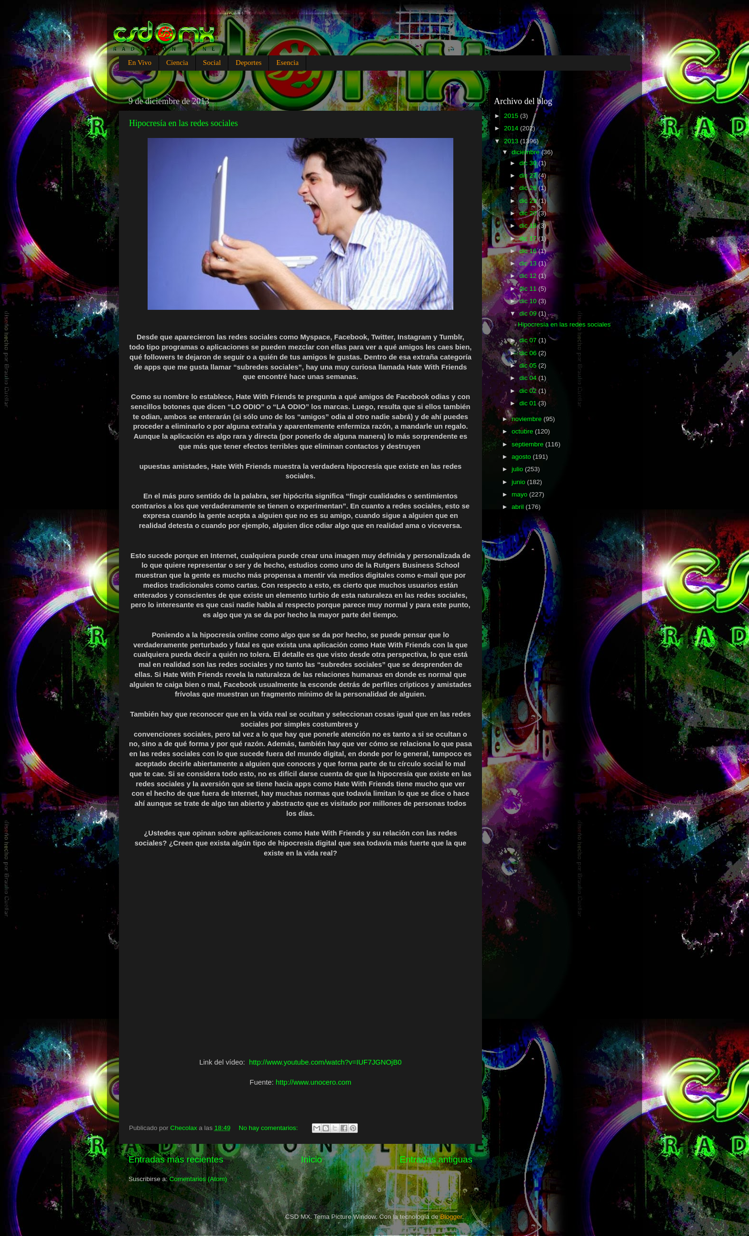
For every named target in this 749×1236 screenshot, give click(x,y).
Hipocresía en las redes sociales (183, 123)
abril (518, 506)
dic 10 (528, 301)
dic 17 (528, 238)
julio (518, 469)
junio (519, 482)
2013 (512, 141)
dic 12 (528, 275)
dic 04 (528, 377)
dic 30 (528, 163)
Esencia (287, 62)
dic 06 (528, 353)
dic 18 (528, 225)
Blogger (451, 1216)
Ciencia (177, 62)
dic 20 (528, 213)
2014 (512, 128)
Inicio (311, 1159)
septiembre (529, 444)
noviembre (528, 419)
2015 (512, 115)
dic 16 (528, 250)
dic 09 (528, 313)
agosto (522, 456)
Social (212, 62)
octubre (523, 431)
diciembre (526, 152)
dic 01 (528, 403)
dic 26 (528, 187)
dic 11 (528, 288)
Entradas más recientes (175, 1159)
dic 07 (528, 340)
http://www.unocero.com (313, 1082)
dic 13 (528, 263)
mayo (520, 494)
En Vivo (139, 62)
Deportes (248, 62)
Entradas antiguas (436, 1159)
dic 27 (528, 175)
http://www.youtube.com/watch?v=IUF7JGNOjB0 (325, 1062)
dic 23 (528, 200)
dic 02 (528, 390)
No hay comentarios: (269, 1127)
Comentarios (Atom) (198, 1179)
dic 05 (528, 365)
